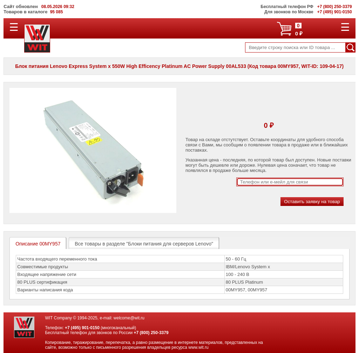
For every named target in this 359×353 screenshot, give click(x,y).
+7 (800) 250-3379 (151, 332)
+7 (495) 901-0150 (82, 327)
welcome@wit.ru (129, 318)
